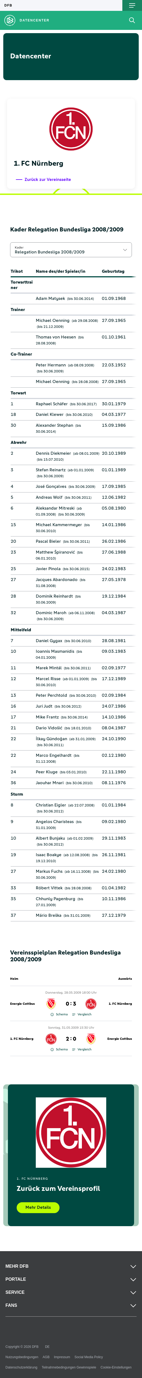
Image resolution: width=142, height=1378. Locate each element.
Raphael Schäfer (52, 404)
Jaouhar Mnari (50, 783)
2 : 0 (71, 1039)
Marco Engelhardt (54, 755)
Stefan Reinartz (51, 470)
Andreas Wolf (49, 497)
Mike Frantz (47, 717)
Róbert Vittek (49, 888)
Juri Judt (44, 706)
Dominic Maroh (51, 613)
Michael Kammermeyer (59, 525)
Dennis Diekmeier (53, 453)
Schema (59, 1014)
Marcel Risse (48, 679)
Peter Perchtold (51, 695)
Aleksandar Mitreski (55, 508)
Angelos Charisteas (55, 822)
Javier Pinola (48, 569)
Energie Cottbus (22, 1004)
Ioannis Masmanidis (55, 651)
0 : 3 (71, 1004)
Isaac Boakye (48, 855)
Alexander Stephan (54, 425)
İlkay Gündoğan (51, 739)
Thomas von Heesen (56, 337)
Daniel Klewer (50, 414)
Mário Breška (48, 915)
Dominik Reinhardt (54, 596)
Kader (19, 247)
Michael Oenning (53, 320)
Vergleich (81, 1014)
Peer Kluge (47, 772)
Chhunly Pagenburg (55, 899)
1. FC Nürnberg (120, 1004)
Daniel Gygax (49, 641)
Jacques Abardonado (57, 579)
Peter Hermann (51, 365)
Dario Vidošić (49, 728)
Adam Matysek (50, 298)
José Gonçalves (51, 486)
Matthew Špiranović (55, 552)
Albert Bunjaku (50, 838)
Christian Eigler (51, 805)
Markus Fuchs (49, 871)
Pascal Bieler (48, 541)
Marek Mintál (49, 668)
